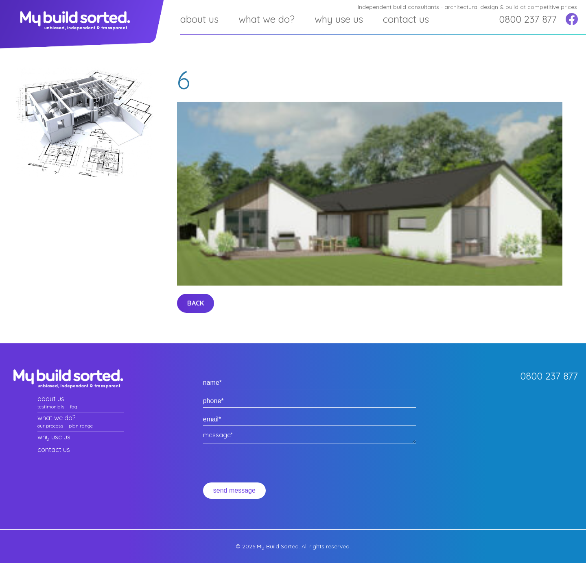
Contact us (406, 19)
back (195, 303)
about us (199, 19)
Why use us (339, 19)
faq (73, 407)
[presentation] (265, 466)
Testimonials (50, 407)
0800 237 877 (528, 19)
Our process (50, 426)
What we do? (266, 19)
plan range (81, 426)
